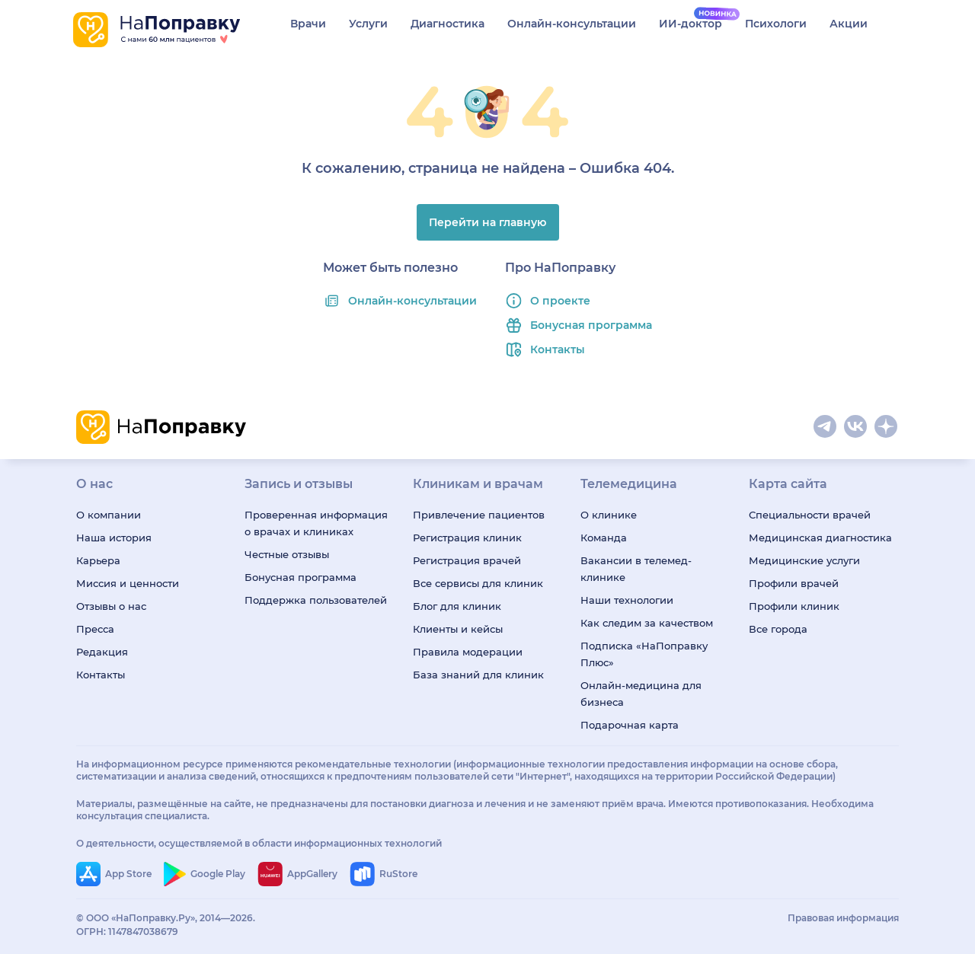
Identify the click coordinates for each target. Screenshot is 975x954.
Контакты (557, 349)
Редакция (102, 652)
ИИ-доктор (690, 23)
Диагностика (447, 23)
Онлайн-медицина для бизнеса (641, 693)
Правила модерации (468, 652)
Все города (778, 629)
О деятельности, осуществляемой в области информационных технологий (259, 843)
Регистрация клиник (467, 537)
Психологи (776, 23)
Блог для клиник (457, 606)
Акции (849, 23)
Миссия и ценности (127, 583)
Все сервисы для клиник (478, 583)
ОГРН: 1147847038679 (127, 931)
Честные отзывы (287, 554)
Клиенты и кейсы (458, 629)
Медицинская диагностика (820, 537)
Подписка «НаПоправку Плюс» (644, 654)
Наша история (114, 537)
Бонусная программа (591, 325)
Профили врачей (794, 583)
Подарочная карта (629, 725)
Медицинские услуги (804, 560)
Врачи (308, 23)
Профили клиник (794, 606)
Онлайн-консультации (571, 23)
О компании (108, 515)
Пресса (95, 629)
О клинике (608, 515)
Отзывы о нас (111, 606)
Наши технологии (626, 600)
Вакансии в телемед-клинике (636, 568)
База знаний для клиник (478, 674)
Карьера (98, 560)
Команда (603, 537)
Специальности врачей (810, 515)
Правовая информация (843, 918)
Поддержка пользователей (316, 600)
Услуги (368, 23)
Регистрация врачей (467, 560)
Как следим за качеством (646, 623)
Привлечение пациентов (479, 515)
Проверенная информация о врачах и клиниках (316, 523)
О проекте (560, 301)
